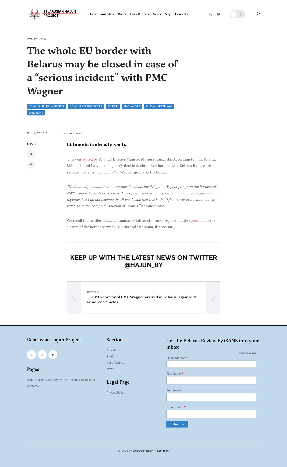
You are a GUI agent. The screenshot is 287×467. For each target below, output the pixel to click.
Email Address (177, 357)
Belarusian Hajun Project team (151, 450)
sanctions (36, 112)
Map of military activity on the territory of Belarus (61, 379)
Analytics (107, 14)
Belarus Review (199, 340)
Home (93, 14)
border (113, 106)
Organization (176, 407)
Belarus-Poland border (86, 106)
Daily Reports (115, 362)
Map (168, 14)
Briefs (122, 14)
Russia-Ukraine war (159, 106)
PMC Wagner (132, 106)
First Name (175, 373)
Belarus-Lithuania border (46, 106)
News (157, 14)
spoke (194, 219)
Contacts (181, 14)
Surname (173, 390)
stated (88, 158)
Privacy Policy (116, 392)
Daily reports (139, 14)
